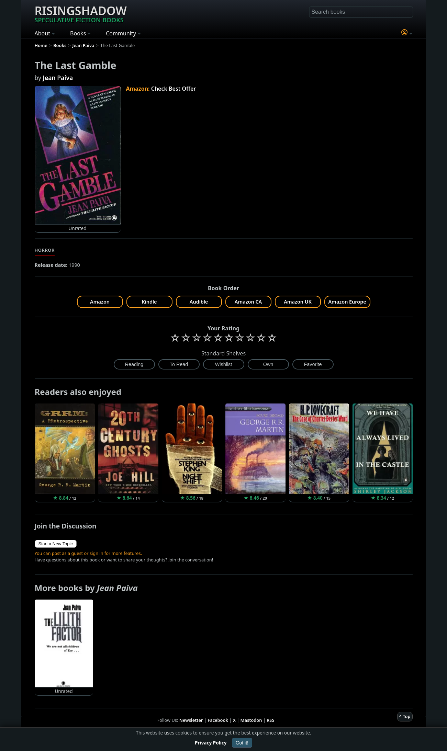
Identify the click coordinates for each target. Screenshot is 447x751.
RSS (270, 720)
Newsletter (191, 720)
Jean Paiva (58, 77)
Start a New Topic (55, 543)
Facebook (218, 720)
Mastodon (251, 720)
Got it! (242, 743)
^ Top (405, 716)
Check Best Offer (173, 88)
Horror (45, 250)
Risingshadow (81, 13)
